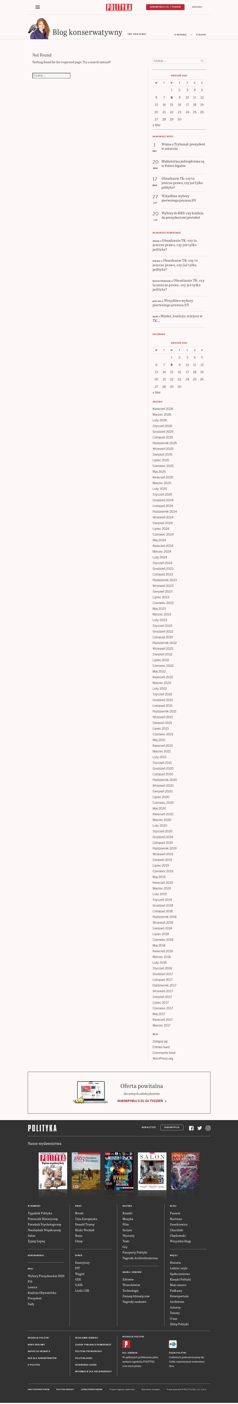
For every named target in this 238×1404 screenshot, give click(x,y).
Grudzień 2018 (163, 906)
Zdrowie (128, 1279)
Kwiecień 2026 (163, 409)
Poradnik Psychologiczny (44, 1224)
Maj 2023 (159, 609)
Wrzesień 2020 (163, 786)
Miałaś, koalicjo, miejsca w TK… (178, 318)
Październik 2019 (165, 848)
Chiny (79, 1241)
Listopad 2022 (163, 637)
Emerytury (82, 1262)
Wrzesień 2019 (163, 854)
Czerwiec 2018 (163, 940)
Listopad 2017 (163, 980)
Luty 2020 (160, 826)
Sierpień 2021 (162, 723)
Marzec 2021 (162, 751)
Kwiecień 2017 (163, 1020)
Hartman (176, 1219)
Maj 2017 (159, 1014)
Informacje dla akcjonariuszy (93, 1371)
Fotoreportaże (179, 1296)
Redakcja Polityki (38, 1338)
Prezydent (35, 1298)
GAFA (79, 1285)
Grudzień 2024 (163, 500)
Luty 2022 (160, 689)
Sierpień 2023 (163, 592)
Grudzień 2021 (163, 700)
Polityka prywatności (88, 1351)
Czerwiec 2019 (163, 871)
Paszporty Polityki (135, 1252)
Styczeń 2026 (162, 426)
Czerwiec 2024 (163, 534)
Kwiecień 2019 (163, 883)
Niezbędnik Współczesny (44, 1230)
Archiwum (177, 1301)
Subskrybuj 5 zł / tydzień (165, 7)
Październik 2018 (165, 917)
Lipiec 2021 (161, 729)
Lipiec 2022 (161, 660)
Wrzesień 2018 (163, 923)
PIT (77, 1268)
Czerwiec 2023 (163, 603)
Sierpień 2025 (162, 455)
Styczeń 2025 (162, 494)
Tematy (175, 1313)
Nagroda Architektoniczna (140, 1258)
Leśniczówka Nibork (92, 1389)
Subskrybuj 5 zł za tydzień (140, 1101)
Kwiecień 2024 (163, 546)
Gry (125, 1247)
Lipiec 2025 (161, 460)
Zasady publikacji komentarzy (93, 1344)
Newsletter (149, 1127)
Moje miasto (178, 1285)
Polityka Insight (65, 1389)
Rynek (78, 1255)
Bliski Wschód (84, 1230)
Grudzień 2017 (163, 974)
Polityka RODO (83, 1358)
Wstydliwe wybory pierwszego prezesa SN (173, 302)
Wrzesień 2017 (163, 991)
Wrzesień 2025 (163, 449)
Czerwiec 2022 (163, 666)
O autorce (180, 34)
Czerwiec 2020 (163, 803)
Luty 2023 (160, 620)
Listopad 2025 (163, 437)
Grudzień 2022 (163, 631)
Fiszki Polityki (177, 1353)
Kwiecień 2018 (163, 951)
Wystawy (129, 1235)
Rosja (78, 1235)
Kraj (30, 1269)
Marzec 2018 (162, 957)
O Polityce (34, 1365)
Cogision (120, 1389)
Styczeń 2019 (162, 900)
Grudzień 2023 (163, 569)
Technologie (131, 1290)
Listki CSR (82, 1290)
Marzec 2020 (162, 820)
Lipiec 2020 (161, 797)
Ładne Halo (130, 1389)
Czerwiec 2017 (163, 1008)
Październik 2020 (165, 780)
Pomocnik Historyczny (43, 1219)
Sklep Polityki (179, 1324)
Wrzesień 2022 (163, 649)
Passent (175, 1213)
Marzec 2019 (162, 888)
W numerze (34, 1206)
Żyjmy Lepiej (36, 1241)
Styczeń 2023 (162, 626)
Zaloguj (197, 7)
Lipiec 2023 (161, 597)
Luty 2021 (159, 757)
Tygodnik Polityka (40, 1213)
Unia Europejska (86, 1219)
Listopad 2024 (163, 506)
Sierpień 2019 (162, 860)
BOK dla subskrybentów (42, 1358)
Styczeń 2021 (162, 763)
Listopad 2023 (163, 574)
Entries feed (161, 1047)
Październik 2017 (164, 985)
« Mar (157, 125)
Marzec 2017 (162, 1025)
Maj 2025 (159, 472)
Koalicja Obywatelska (42, 1292)
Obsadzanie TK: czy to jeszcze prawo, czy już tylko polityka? (175, 245)
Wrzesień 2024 (163, 517)
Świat (78, 1206)
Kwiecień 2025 (163, 477)
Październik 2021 (164, 711)
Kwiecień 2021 (163, 746)
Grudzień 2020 (163, 769)
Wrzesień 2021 (163, 717)
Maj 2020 (159, 808)
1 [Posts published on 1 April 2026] (171, 90)
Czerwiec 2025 (163, 466)
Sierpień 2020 (163, 791)
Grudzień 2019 (163, 837)
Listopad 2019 (163, 843)
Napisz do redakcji (39, 1351)
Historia (175, 1262)
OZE (78, 1279)
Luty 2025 (160, 489)
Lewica (32, 1287)
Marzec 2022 (162, 683)
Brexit (79, 1213)
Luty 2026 (160, 420)
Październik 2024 (165, 512)
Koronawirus (36, 1255)
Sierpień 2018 (162, 928)
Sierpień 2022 (162, 654)
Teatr (126, 1241)
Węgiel (79, 1274)
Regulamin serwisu (86, 1338)
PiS (30, 1281)
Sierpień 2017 (162, 997)
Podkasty (176, 1290)
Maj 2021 (159, 740)
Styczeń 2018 (162, 968)
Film (126, 1224)
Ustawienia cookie (86, 1365)
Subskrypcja (172, 1127)
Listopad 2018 (163, 911)
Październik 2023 (165, 580)
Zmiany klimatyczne (136, 1296)
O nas (173, 1318)
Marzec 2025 (162, 483)
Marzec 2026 (162, 415)
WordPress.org (163, 1059)
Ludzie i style (179, 1268)
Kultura (127, 1206)
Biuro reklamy (36, 1344)
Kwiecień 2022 (163, 677)
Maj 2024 (159, 540)
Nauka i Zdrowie (132, 1272)
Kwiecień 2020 (163, 814)
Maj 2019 (159, 877)
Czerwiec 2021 (163, 734)
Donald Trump (85, 1224)
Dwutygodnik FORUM (38, 1389)
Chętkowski (178, 1235)
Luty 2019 (160, 894)
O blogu (201, 34)
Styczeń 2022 (162, 694)
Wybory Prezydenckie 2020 (46, 1276)
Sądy (31, 1304)
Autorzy (175, 1307)
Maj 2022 (159, 671)
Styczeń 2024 (162, 563)
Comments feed (164, 1053)
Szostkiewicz (179, 1224)
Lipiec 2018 (161, 934)
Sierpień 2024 (163, 523)
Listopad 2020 (163, 774)
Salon (31, 1235)
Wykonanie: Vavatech (151, 1389)
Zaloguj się (160, 1041)
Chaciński (176, 1230)
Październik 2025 (165, 443)
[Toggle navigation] (37, 7)
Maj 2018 (159, 945)
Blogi (173, 1206)
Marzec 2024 (162, 552)
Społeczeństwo (180, 1274)
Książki (127, 1213)
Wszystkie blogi (180, 1241)
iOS (124, 1353)
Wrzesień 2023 (163, 586)
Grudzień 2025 (163, 432)
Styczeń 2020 (163, 831)
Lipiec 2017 (161, 1003)
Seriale (127, 1230)
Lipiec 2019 (161, 866)
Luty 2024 (160, 557)
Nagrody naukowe (134, 1301)
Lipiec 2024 (161, 529)
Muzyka (128, 1219)
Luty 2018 (160, 963)
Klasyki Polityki (180, 1279)
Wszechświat (131, 1285)
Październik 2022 (165, 643)
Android (133, 1353)
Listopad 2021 (163, 706)
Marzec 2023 (162, 614)
